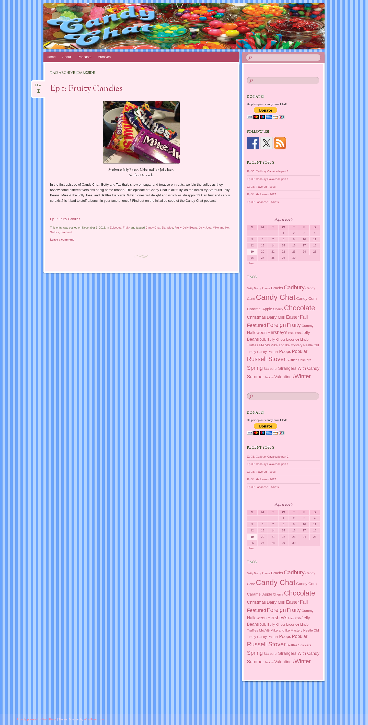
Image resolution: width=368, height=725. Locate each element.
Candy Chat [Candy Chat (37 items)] (275, 297)
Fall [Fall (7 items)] (304, 317)
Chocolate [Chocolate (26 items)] (299, 308)
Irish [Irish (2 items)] (297, 333)
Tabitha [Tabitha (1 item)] (269, 377)
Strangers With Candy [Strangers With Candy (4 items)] (298, 368)
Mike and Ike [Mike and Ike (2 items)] (280, 345)
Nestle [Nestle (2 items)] (308, 345)
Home (51, 57)
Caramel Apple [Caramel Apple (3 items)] (259, 309)
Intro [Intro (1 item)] (290, 333)
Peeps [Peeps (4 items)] (285, 351)
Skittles (54, 232)
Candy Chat (152, 227)
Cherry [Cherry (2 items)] (278, 309)
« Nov (250, 263)
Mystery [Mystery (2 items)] (296, 345)
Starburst (66, 232)
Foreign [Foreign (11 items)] (276, 325)
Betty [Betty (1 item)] (250, 288)
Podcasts (84, 57)
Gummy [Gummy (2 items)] (307, 326)
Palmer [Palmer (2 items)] (273, 352)
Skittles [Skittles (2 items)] (291, 360)
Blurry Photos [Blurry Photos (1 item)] (262, 288)
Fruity (126, 227)
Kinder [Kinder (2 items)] (280, 339)
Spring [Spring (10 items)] (255, 368)
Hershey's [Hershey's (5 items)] (277, 332)
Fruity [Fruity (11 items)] (294, 325)
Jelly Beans (190, 227)
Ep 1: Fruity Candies (86, 89)
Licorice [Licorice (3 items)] (293, 339)
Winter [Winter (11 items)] (302, 376)
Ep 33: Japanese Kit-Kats (263, 202)
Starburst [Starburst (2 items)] (270, 369)
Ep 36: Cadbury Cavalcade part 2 (268, 171)
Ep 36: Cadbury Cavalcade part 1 (268, 179)
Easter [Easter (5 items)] (292, 317)
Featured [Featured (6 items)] (256, 325)
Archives (104, 57)
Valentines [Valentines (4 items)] (284, 376)
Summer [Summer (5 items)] (255, 376)
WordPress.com (94, 719)
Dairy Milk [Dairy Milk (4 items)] (276, 317)
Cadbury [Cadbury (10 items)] (294, 287)
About (66, 57)
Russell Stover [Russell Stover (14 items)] (266, 359)
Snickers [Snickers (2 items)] (304, 360)
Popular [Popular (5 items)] (299, 351)
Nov (38, 87)
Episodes (115, 227)
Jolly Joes (205, 227)
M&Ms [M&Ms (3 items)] (264, 345)
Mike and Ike (221, 227)
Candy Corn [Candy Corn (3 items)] (306, 298)
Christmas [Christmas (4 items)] (256, 317)
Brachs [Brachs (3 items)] (277, 288)
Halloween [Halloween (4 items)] (257, 332)
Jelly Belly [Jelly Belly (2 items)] (267, 339)
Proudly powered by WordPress (36, 719)
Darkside (167, 227)
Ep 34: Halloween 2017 (261, 194)
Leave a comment (62, 239)
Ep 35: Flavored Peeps (261, 186)
